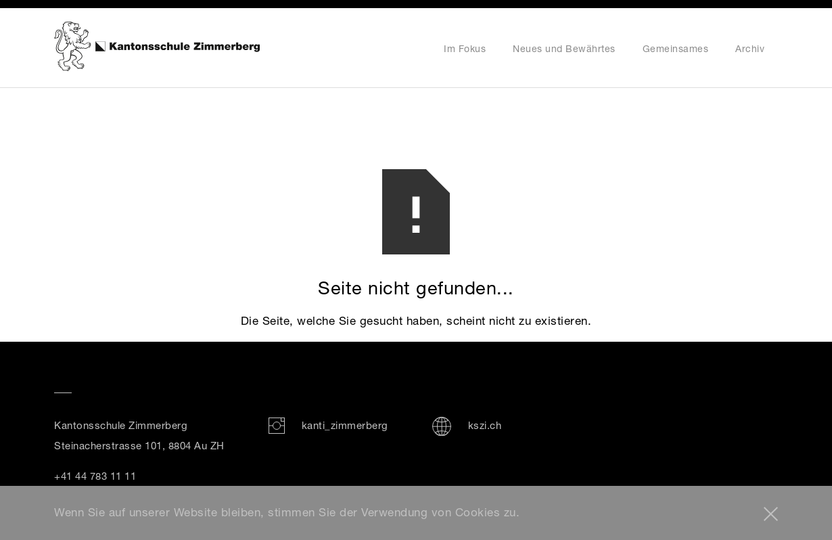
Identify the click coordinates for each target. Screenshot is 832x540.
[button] (771, 514)
